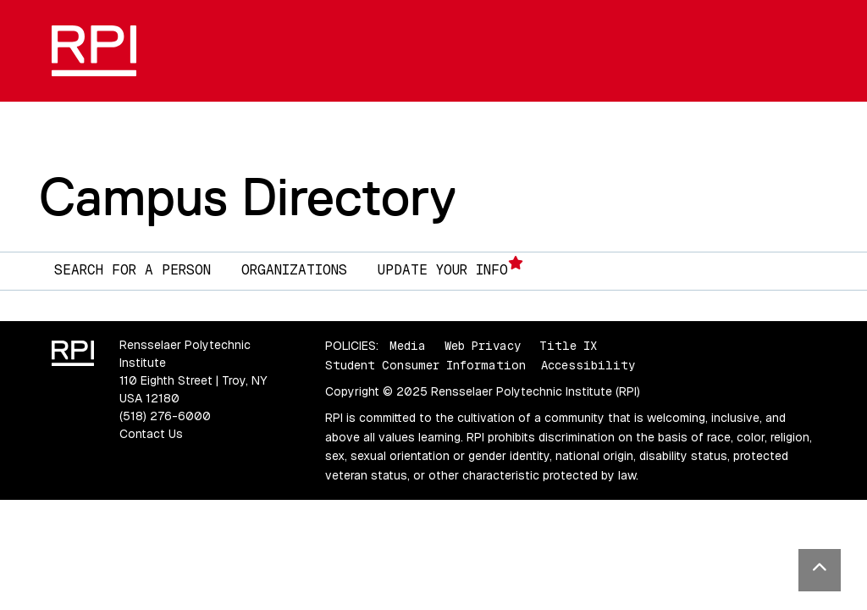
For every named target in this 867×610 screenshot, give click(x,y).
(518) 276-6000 (165, 416)
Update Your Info (450, 267)
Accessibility (588, 365)
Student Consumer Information (425, 365)
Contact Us (151, 433)
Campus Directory (247, 196)
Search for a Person (132, 270)
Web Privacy (483, 345)
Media (407, 345)
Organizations (294, 270)
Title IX (568, 345)
